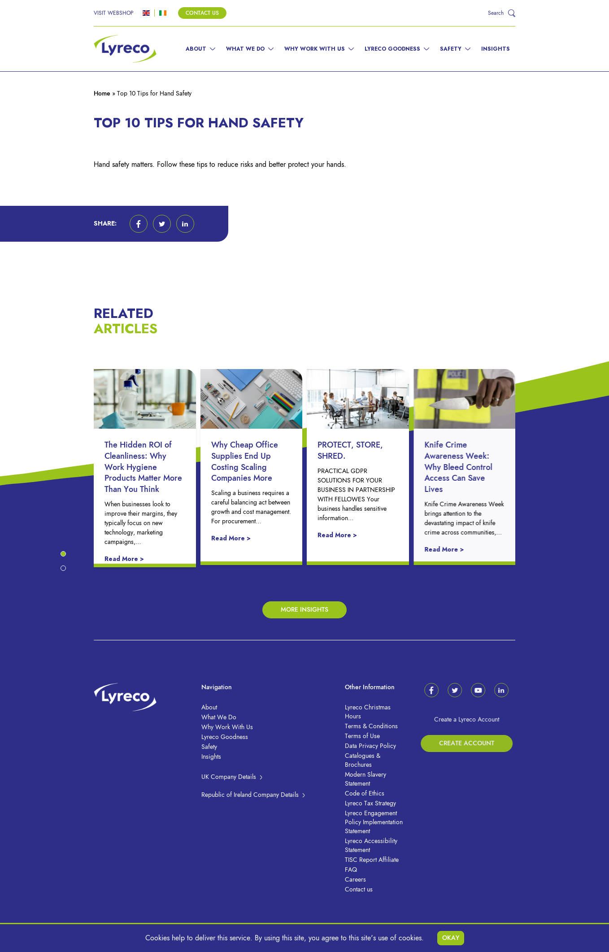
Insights (495, 48)
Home (102, 93)
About (196, 48)
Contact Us (202, 13)
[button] (139, 224)
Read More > (132, 559)
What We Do (245, 48)
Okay (450, 938)
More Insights (304, 609)
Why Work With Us (314, 48)
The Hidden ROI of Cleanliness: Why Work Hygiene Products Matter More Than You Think (152, 467)
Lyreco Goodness (392, 48)
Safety (450, 48)
